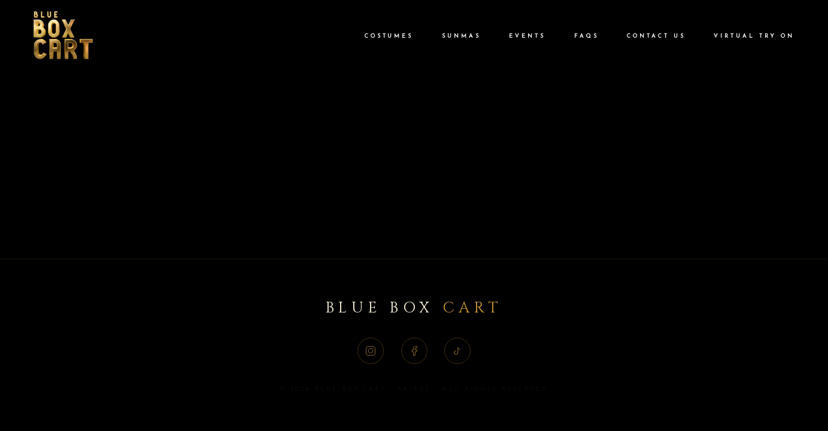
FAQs (586, 36)
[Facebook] (414, 351)
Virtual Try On (754, 36)
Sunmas (461, 36)
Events (527, 36)
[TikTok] (457, 351)
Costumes (389, 36)
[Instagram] (370, 351)
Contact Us (656, 36)
